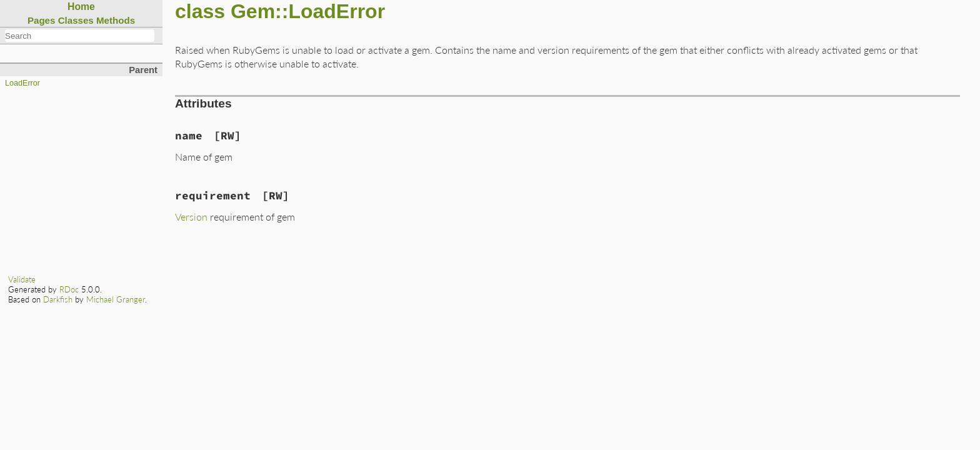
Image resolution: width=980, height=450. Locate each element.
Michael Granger (115, 299)
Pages (42, 20)
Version (191, 216)
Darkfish (57, 299)
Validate (22, 279)
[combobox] (79, 35)
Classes (76, 20)
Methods (115, 20)
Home (81, 6)
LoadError (22, 83)
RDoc (69, 289)
